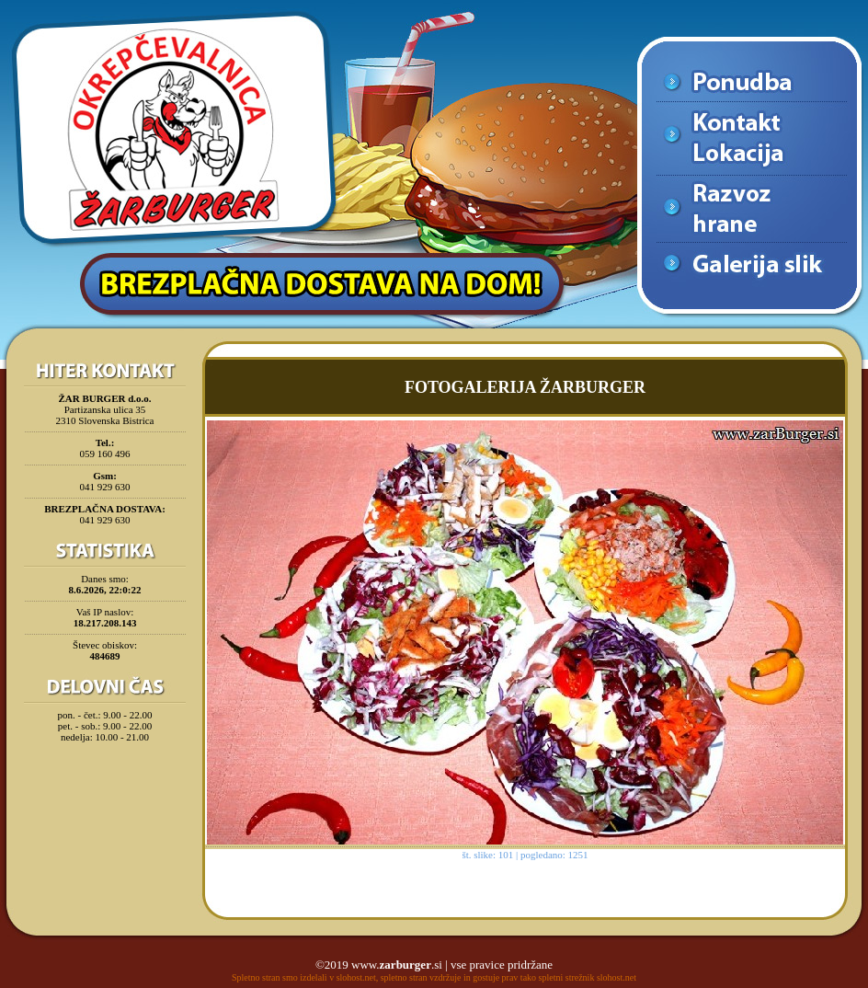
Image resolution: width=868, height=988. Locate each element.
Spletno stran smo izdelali (279, 977)
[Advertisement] (104, 794)
